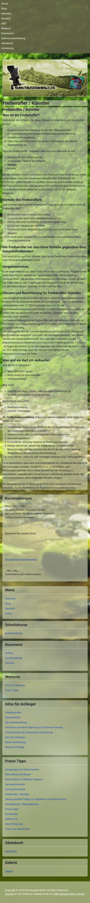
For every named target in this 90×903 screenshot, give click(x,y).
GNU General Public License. (69, 893)
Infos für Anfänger (15, 685)
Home (4, 3)
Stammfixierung (14, 824)
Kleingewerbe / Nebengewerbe (22, 804)
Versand (5, 18)
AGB (3, 23)
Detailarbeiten (12, 717)
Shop (4, 8)
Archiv (8, 613)
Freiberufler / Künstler (17, 794)
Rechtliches (11, 814)
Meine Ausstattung (15, 742)
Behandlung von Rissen (18, 774)
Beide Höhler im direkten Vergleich (24, 779)
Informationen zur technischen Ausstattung (29, 732)
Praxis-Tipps (12, 809)
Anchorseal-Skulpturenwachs (21, 559)
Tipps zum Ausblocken (17, 828)
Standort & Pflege (14, 747)
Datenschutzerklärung (13, 38)
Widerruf (6, 28)
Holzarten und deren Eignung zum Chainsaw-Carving (34, 727)
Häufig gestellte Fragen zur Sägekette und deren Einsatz (35, 799)
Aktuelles (6, 13)
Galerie (9, 871)
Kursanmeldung (13, 633)
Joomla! (9, 893)
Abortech (10, 608)
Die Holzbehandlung (16, 722)
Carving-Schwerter (15, 784)
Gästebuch (7, 43)
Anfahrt (9, 653)
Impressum (7, 33)
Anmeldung (7, 48)
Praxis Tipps (12, 690)
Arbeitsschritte (13, 712)
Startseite (10, 598)
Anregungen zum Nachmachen (22, 769)
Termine (9, 663)
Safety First (11, 819)
